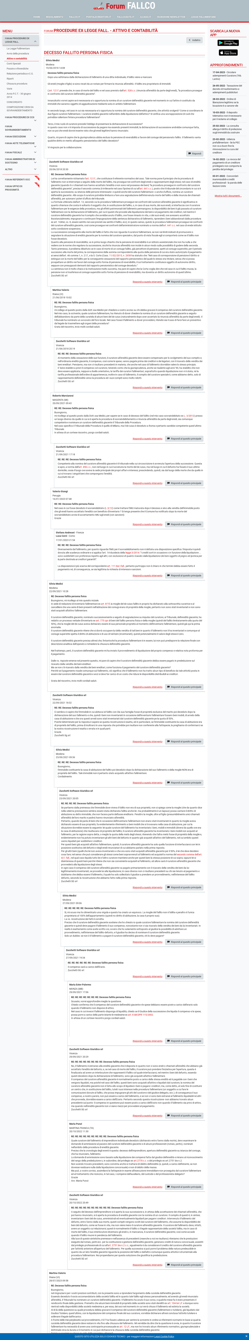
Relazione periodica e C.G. (20, 73)
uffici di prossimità (13, 188)
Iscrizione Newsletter (171, 17)
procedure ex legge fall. (20, 40)
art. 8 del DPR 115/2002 (140, 1014)
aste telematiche (20, 145)
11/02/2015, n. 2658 (120, 255)
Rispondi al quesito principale (184, 281)
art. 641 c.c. (146, 188)
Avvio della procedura (18, 53)
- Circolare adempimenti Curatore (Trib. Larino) (227, 75)
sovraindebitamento (18, 128)
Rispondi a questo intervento (147, 281)
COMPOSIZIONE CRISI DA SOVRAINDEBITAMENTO (20, 109)
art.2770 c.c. (140, 1160)
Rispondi (194, 153)
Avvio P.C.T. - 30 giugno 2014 (19, 95)
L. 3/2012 (189, 415)
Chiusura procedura (17, 83)
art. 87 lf (105, 603)
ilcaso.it (145, 17)
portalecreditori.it (98, 17)
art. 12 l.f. (54, 90)
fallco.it (74, 17)
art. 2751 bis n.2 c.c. (118, 1245)
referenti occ (17, 179)
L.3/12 (108, 508)
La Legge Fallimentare (18, 48)
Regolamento (54, 17)
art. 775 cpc (102, 620)
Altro (20, 169)
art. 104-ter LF (174, 1303)
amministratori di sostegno (20, 161)
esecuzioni (20, 136)
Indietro (194, 40)
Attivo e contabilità (17, 58)
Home (36, 17)
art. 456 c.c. (85, 467)
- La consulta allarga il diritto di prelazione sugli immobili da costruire (227, 129)
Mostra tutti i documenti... (228, 195)
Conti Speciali (14, 63)
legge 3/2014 (132, 552)
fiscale (20, 152)
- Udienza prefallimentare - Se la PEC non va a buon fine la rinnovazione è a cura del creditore (226, 146)
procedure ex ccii (20, 119)
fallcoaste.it (125, 17)
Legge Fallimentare (203, 17)
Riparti (10, 78)
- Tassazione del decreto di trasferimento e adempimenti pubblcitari (227, 89)
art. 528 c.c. (129, 90)
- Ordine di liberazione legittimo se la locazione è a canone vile (226, 102)
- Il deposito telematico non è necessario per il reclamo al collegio (227, 115)
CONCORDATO (14, 102)
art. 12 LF (124, 1326)
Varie (9, 88)
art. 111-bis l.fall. (116, 566)
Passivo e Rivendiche (17, 68)
